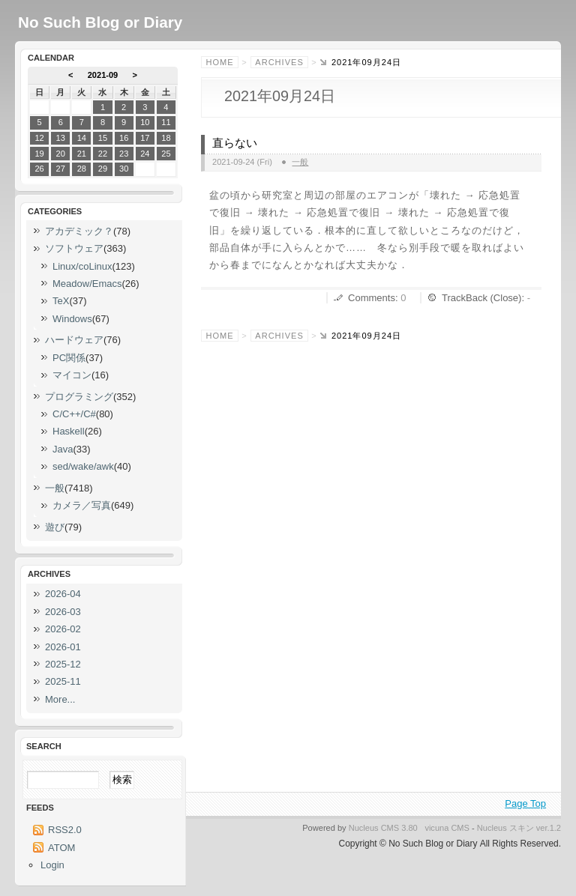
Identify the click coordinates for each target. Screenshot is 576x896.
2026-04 (63, 593)
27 (60, 168)
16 (123, 137)
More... (60, 699)
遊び (54, 527)
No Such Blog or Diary (100, 22)
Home (220, 62)
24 (144, 153)
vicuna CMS (447, 827)
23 (123, 153)
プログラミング (79, 396)
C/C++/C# (74, 414)
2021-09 (103, 74)
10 (144, 122)
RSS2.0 (65, 829)
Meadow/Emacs (87, 283)
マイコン (72, 375)
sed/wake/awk (83, 466)
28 (81, 168)
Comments (371, 297)
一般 (300, 161)
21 (81, 153)
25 (165, 153)
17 (144, 137)
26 (39, 168)
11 (165, 122)
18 (165, 137)
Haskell (68, 431)
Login (52, 865)
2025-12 (63, 664)
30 (123, 168)
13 (60, 137)
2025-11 (63, 681)
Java (62, 449)
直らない (234, 143)
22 (102, 153)
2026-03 (63, 611)
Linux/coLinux (82, 266)
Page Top (525, 803)
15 (102, 137)
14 (81, 137)
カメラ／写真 (81, 505)
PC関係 (69, 357)
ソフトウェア (74, 248)
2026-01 (63, 647)
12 (39, 137)
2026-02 (63, 629)
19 (39, 153)
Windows (72, 318)
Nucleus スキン (505, 827)
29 (102, 168)
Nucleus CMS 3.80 (383, 827)
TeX (60, 300)
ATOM (61, 847)
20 (60, 153)
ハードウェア (74, 339)
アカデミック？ (79, 231)
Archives (279, 62)
